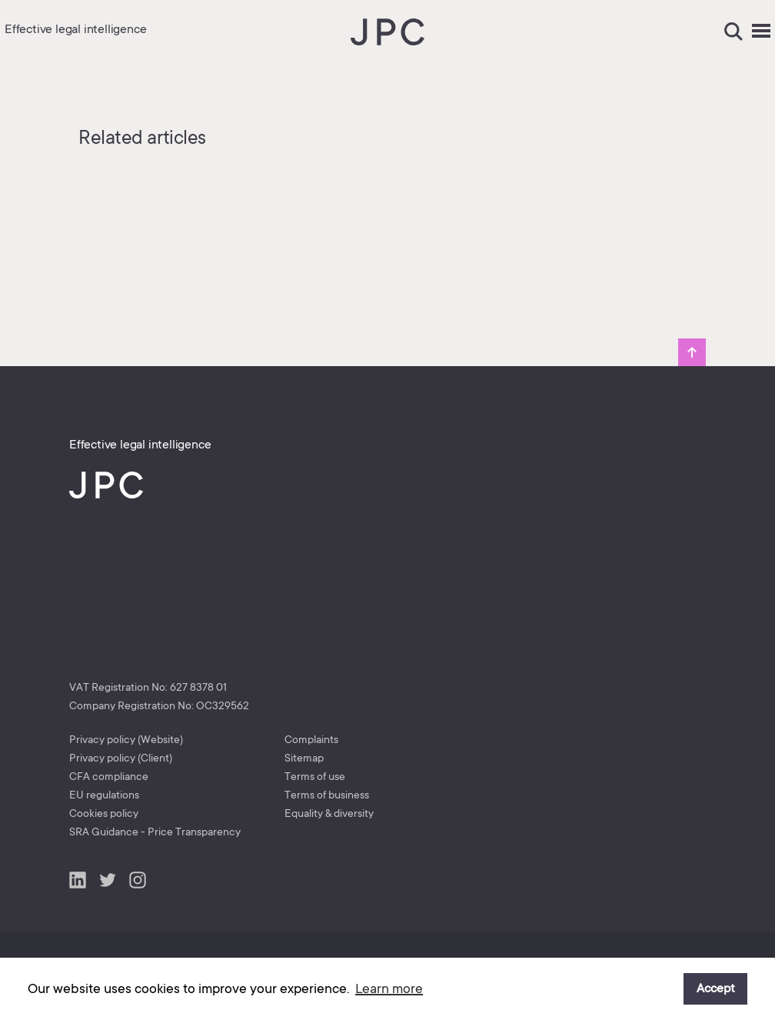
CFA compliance (108, 776)
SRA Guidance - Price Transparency (155, 831)
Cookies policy (103, 813)
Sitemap (304, 758)
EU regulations (104, 794)
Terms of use (314, 776)
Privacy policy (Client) (120, 758)
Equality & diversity (329, 813)
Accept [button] (716, 988)
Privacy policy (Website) (126, 739)
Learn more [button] (389, 988)
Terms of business (326, 794)
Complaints (311, 739)
